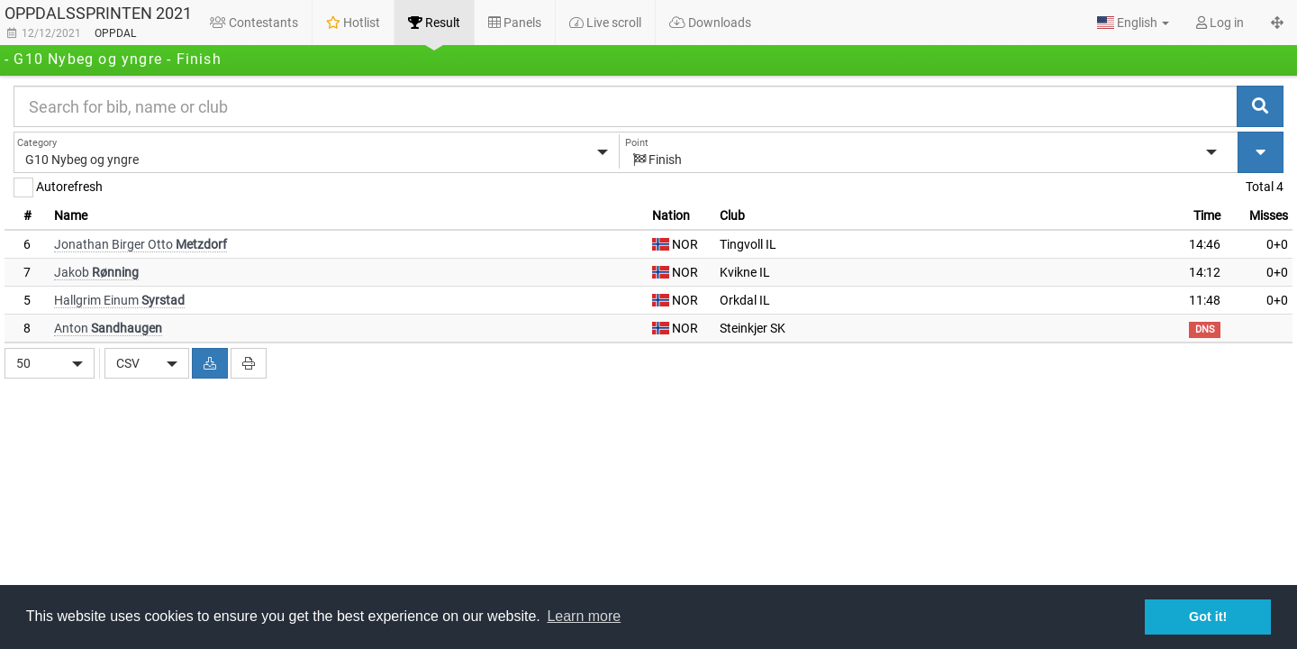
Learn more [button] (584, 616)
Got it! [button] (1208, 616)
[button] (1133, 22)
